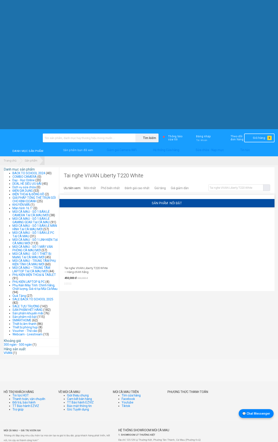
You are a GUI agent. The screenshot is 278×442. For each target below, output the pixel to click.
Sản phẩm (31, 160)
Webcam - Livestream (27, 334)
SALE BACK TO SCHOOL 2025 (32, 299)
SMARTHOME (21, 320)
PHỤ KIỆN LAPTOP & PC (28, 282)
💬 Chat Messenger (256, 413)
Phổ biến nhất (110, 188)
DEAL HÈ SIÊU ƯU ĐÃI (26, 183)
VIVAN (8, 353)
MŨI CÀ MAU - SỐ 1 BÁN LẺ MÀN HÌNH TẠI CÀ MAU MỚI (34, 227)
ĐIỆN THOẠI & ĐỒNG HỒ (28, 194)
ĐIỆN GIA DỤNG (22, 190)
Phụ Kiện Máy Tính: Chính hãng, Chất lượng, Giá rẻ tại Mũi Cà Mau (34, 287)
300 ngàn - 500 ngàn (18, 344)
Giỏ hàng (258, 138)
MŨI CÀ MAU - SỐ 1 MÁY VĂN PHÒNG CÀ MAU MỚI (32, 248)
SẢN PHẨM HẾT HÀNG (27, 310)
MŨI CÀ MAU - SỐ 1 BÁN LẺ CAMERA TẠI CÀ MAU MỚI (31, 213)
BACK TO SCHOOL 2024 (28, 173)
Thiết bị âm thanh (24, 324)
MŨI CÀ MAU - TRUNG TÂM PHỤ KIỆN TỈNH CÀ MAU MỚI (34, 262)
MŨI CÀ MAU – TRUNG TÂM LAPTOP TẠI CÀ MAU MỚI (31, 269)
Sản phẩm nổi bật (24, 317)
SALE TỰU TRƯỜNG (26, 306)
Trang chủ (10, 160)
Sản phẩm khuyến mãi (27, 313)
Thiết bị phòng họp (25, 327)
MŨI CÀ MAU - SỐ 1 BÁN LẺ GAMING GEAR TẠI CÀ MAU (31, 220)
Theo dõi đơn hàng (233, 138)
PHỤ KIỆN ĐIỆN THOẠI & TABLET (34, 274)
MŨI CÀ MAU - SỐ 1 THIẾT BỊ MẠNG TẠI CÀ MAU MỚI (31, 255)
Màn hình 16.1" (22, 208)
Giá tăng (160, 188)
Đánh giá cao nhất (137, 188)
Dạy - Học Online (23, 180)
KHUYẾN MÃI (21, 204)
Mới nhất (90, 188)
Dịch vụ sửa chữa (24, 187)
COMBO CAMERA (24, 176)
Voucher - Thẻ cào (24, 331)
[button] (78, 150)
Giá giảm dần (180, 188)
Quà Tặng (19, 296)
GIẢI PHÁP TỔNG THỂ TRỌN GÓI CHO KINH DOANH (34, 199)
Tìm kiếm (266, 188)
